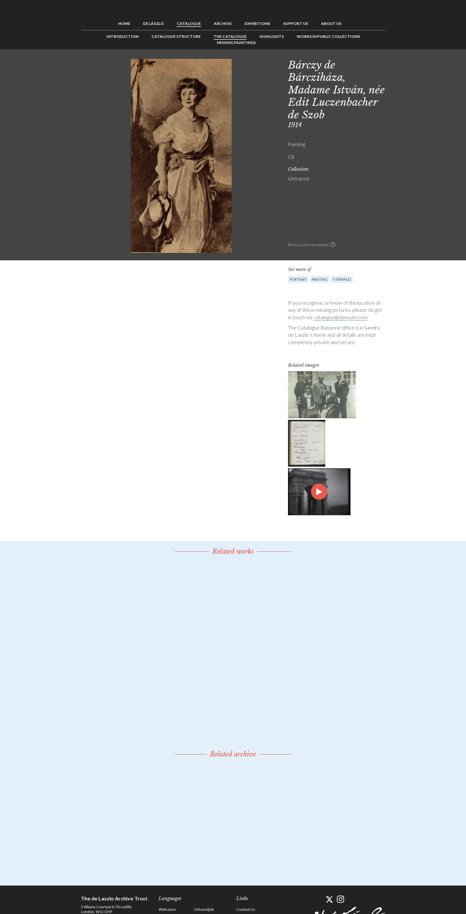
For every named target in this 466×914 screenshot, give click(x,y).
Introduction (122, 36)
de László (153, 23)
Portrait (298, 279)
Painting (320, 279)
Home (124, 23)
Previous (396, 64)
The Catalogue (230, 36)
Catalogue (189, 23)
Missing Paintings (236, 42)
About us (331, 23)
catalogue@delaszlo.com (340, 317)
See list (406, 64)
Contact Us (245, 909)
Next (416, 64)
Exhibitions (257, 23)
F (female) (342, 279)
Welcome (167, 909)
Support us (295, 23)
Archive (223, 23)
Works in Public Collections (328, 36)
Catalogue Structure (176, 36)
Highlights (272, 36)
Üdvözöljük (204, 909)
